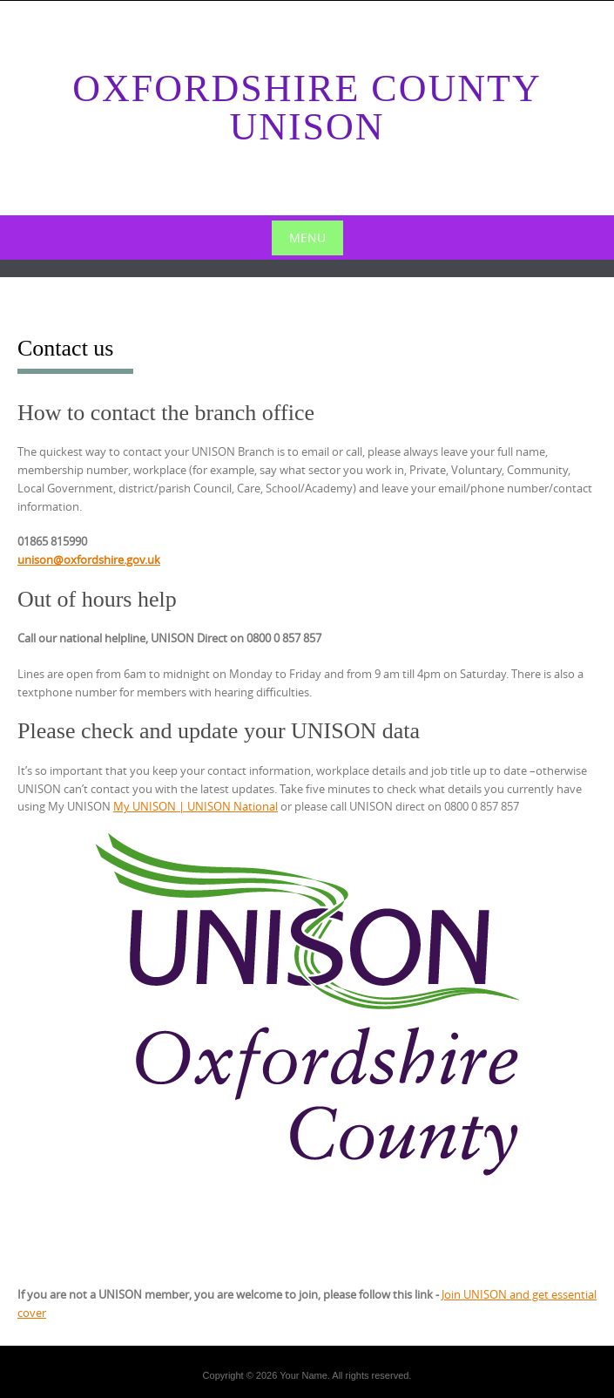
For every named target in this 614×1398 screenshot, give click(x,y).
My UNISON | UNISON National (195, 806)
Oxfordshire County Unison (306, 107)
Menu (307, 237)
